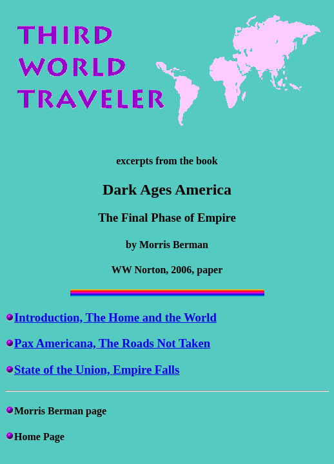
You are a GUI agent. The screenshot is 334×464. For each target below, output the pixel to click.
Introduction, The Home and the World (115, 317)
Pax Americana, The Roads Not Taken (112, 343)
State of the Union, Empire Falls (96, 369)
